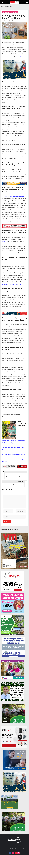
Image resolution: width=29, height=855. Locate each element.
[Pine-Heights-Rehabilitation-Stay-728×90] (14, 314)
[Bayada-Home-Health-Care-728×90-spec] (14, 226)
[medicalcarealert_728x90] (14, 466)
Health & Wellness (14, 12)
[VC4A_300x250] (12, 669)
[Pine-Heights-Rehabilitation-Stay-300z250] (14, 70)
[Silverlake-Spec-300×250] (13, 647)
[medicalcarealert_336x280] (14, 737)
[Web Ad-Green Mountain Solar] (9, 802)
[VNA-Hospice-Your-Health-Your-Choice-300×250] (14, 760)
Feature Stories (6, 12)
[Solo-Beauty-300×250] (12, 603)
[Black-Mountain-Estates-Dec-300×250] (12, 625)
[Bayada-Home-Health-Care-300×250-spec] (12, 581)
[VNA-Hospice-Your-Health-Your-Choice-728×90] (14, 183)
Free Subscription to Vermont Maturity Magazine (12, 460)
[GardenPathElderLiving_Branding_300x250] (13, 713)
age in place (22, 56)
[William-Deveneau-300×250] (12, 691)
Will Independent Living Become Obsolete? (13, 454)
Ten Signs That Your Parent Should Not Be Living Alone (13, 448)
